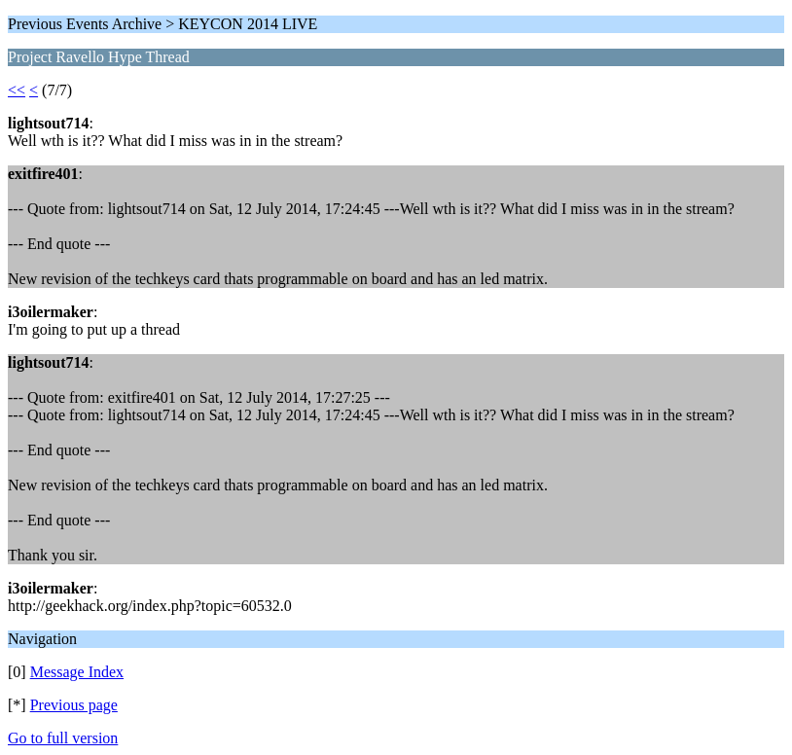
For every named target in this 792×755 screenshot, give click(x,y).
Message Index (77, 672)
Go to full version (63, 738)
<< (16, 90)
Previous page (74, 705)
